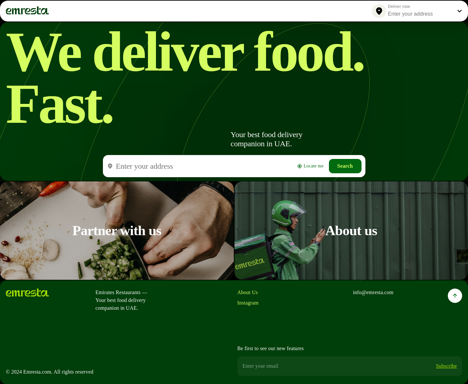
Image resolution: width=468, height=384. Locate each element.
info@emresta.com (373, 292)
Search (345, 166)
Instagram (248, 303)
